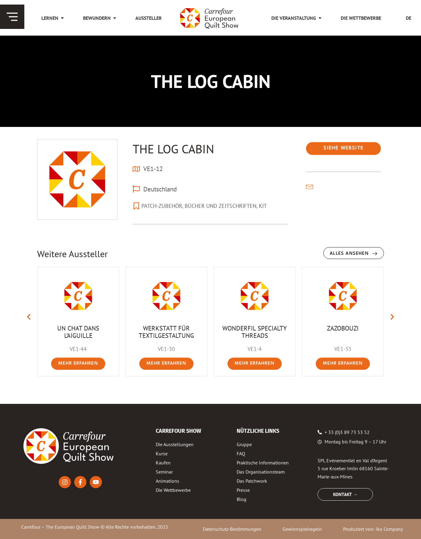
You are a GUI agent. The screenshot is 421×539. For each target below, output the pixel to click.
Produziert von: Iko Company (373, 529)
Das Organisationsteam (261, 472)
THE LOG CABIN (173, 149)
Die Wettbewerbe (173, 490)
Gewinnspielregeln (302, 529)
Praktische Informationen (263, 463)
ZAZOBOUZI (343, 328)
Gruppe (244, 444)
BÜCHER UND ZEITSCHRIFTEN (220, 205)
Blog (241, 499)
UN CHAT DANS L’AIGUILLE (78, 332)
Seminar (164, 472)
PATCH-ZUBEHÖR (161, 205)
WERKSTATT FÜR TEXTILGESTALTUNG (166, 332)
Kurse (162, 453)
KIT (263, 205)
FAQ (241, 453)
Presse (243, 490)
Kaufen (163, 463)
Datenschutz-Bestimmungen (232, 529)
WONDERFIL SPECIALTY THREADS (254, 332)
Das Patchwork (252, 481)
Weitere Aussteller (72, 254)
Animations (167, 481)
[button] (29, 317)
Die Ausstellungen (174, 444)
